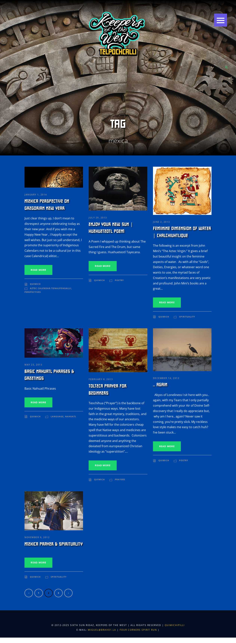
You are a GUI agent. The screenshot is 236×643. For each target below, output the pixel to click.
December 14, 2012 (166, 378)
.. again (160, 385)
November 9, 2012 (37, 537)
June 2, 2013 (161, 221)
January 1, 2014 (35, 194)
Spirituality (187, 316)
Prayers (120, 479)
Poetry (119, 280)
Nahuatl (70, 416)
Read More (38, 270)
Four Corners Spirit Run (139, 629)
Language (57, 416)
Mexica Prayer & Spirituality (53, 544)
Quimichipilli (175, 625)
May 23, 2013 (33, 364)
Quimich (35, 284)
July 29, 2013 (98, 217)
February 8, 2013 (101, 379)
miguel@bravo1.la (102, 629)
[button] (220, 20)
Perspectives (32, 292)
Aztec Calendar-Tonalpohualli (50, 288)
